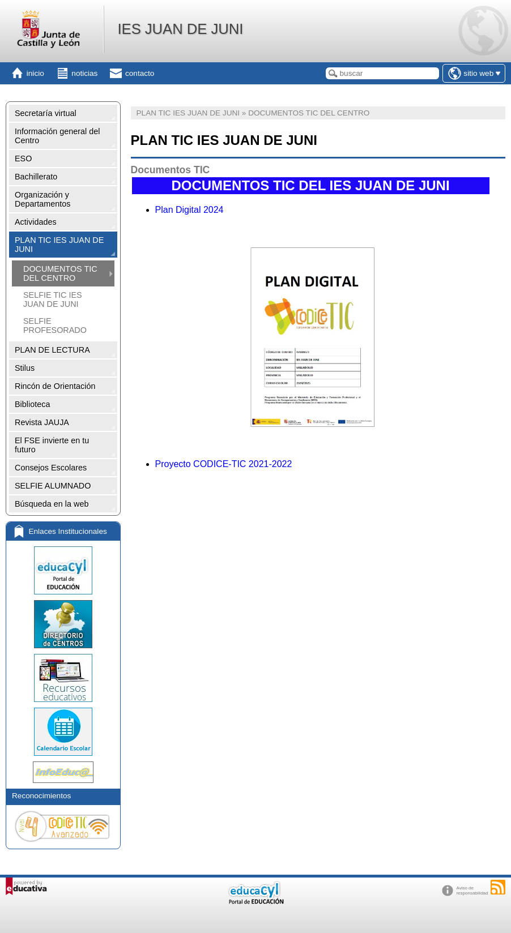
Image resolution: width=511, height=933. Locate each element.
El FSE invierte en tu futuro (52, 445)
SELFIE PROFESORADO (55, 325)
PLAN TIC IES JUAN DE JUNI (59, 245)
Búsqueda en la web (51, 503)
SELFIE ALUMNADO (53, 485)
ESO (23, 158)
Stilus (25, 368)
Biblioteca (32, 404)
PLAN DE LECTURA (52, 349)
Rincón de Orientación (55, 386)
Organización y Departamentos (42, 199)
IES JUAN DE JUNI (180, 29)
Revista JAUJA (42, 422)
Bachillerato (36, 176)
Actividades (36, 221)
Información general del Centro (57, 136)
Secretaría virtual (45, 113)
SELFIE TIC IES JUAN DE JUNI (52, 299)
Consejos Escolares (51, 467)
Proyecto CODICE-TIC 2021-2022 (223, 464)
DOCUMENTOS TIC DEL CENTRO (60, 273)
